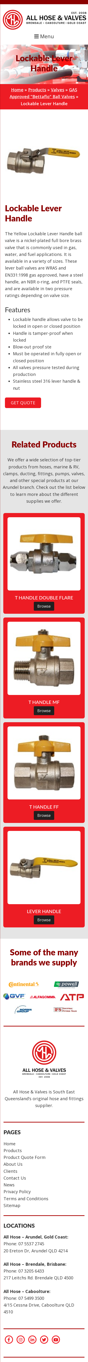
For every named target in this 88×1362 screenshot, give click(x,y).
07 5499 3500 (31, 1298)
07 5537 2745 (31, 1243)
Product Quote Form (25, 1157)
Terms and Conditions (26, 1198)
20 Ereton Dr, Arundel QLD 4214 (36, 1251)
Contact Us (15, 1178)
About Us (13, 1164)
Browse (44, 606)
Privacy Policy (17, 1191)
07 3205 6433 (31, 1271)
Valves (57, 90)
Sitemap (12, 1205)
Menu (44, 36)
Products (37, 90)
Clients (10, 1171)
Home (17, 90)
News (9, 1185)
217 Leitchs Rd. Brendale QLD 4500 (38, 1278)
